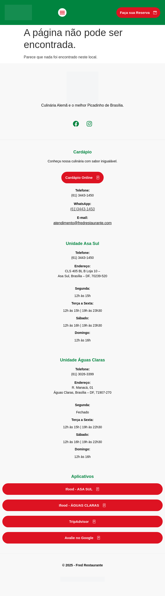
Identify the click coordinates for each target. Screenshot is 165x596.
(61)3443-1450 (82, 209)
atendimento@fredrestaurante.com (82, 223)
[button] (62, 12)
